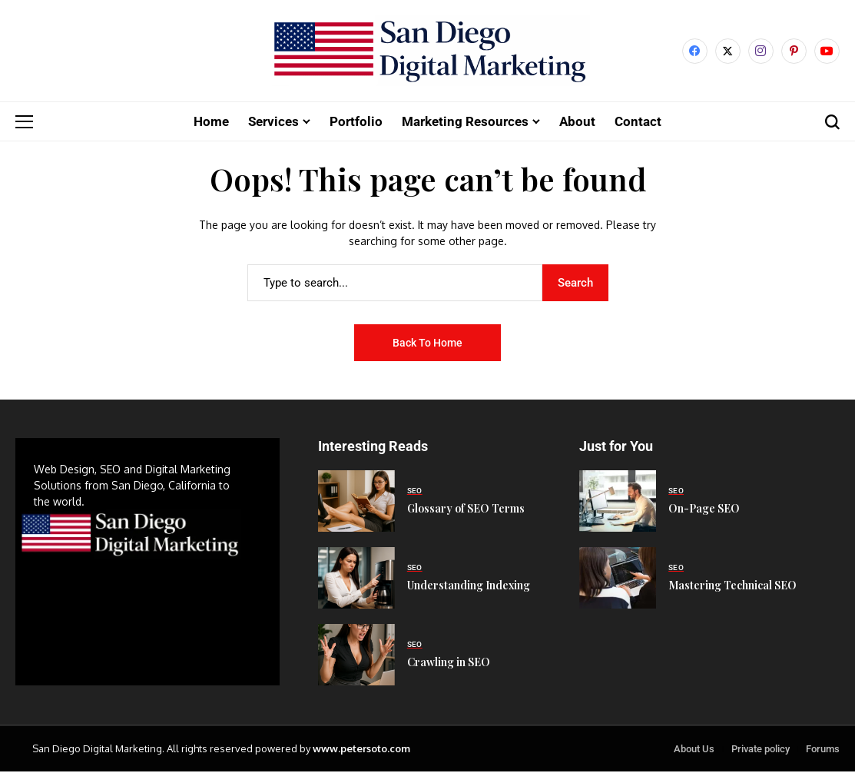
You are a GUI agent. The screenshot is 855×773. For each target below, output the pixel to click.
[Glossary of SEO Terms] (356, 502)
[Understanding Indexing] (356, 579)
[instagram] (761, 52)
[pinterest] (794, 52)
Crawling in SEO (448, 663)
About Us (694, 750)
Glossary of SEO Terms (466, 510)
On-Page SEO (704, 510)
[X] (728, 52)
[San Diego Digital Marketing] (427, 51)
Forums (823, 750)
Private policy (760, 750)
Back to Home (427, 343)
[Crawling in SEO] (356, 656)
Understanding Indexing (468, 586)
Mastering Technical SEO (732, 586)
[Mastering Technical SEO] (617, 579)
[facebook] (695, 52)
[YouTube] (827, 52)
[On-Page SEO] (617, 502)
